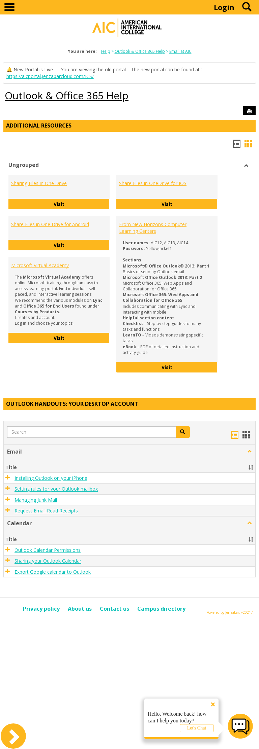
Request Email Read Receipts (46, 510)
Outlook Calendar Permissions (48, 550)
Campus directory (161, 608)
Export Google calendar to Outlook (53, 572)
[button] (183, 432)
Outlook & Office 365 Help (140, 51)
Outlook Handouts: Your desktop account (72, 403)
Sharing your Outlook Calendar (48, 561)
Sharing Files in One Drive (39, 183)
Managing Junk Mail (36, 500)
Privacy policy (41, 608)
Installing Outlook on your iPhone (51, 478)
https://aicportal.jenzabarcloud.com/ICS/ (50, 76)
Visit (82, 203)
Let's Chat (196, 727)
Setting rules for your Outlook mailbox (56, 489)
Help (105, 51)
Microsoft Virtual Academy (40, 265)
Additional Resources (38, 125)
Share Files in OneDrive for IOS (152, 183)
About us (80, 608)
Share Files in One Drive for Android (50, 224)
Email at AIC (180, 51)
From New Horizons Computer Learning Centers (152, 227)
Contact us (114, 608)
